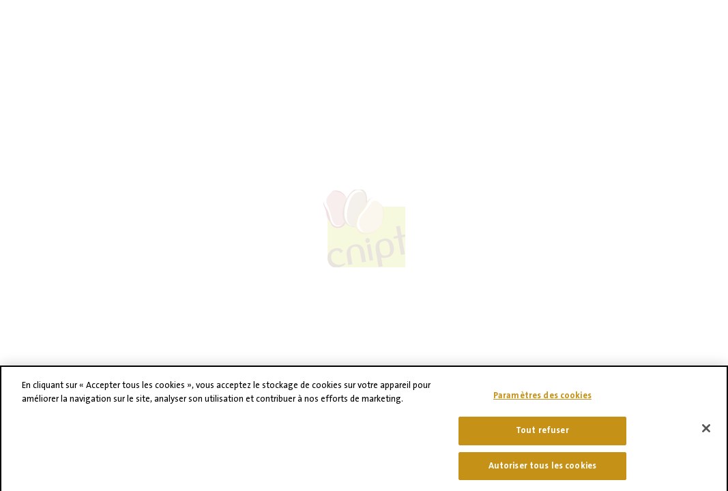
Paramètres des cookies (542, 401)
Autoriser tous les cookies (542, 470)
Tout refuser (542, 435)
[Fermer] (706, 434)
